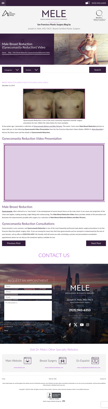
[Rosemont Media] (63, 401)
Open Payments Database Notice (67, 389)
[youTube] (83, 325)
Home (4, 52)
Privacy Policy (48, 389)
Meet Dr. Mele (52, 379)
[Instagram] (88, 325)
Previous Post (13, 243)
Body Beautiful (97, 129)
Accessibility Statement (83, 389)
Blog (9, 52)
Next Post (96, 243)
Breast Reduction (9, 82)
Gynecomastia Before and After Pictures (48, 126)
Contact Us (103, 379)
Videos (45, 82)
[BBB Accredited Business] (54, 396)
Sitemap (55, 389)
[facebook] (71, 325)
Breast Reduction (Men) (27, 82)
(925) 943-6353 (80, 310)
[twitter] (76, 325)
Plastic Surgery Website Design (51, 401)
